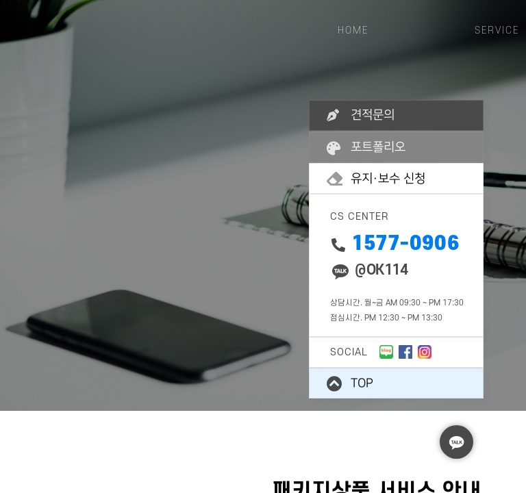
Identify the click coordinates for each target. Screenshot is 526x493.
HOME (353, 30)
